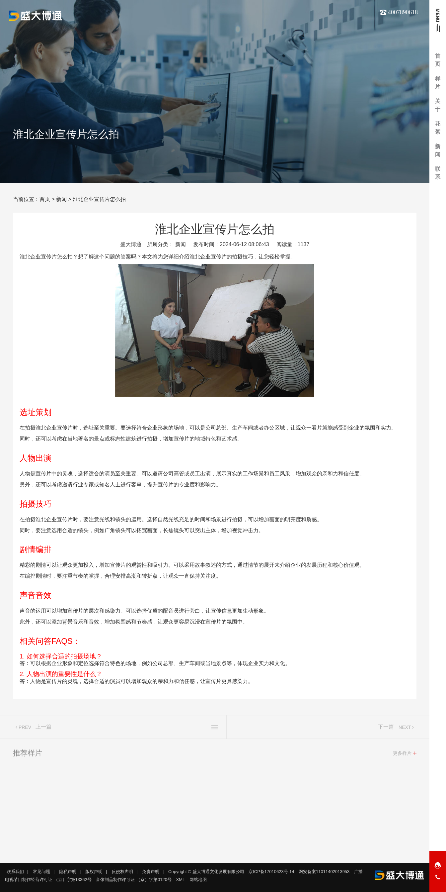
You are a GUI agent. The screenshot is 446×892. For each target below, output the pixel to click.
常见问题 (41, 871)
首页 (44, 199)
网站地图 (198, 879)
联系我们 (15, 871)
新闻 (61, 199)
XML (180, 879)
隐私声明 (67, 871)
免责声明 (150, 871)
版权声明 (94, 871)
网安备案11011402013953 (324, 871)
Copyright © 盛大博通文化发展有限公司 (206, 871)
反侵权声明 (122, 871)
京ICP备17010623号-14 (271, 871)
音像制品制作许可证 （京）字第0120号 (134, 879)
